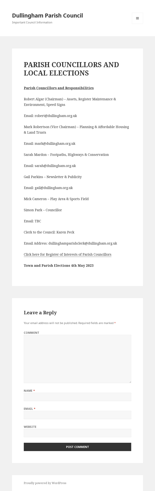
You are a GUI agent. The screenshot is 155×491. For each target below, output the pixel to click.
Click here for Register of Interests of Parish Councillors (67, 254)
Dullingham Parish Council (47, 15)
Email (29, 409)
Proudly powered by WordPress (45, 483)
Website (30, 427)
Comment (31, 333)
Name (29, 391)
